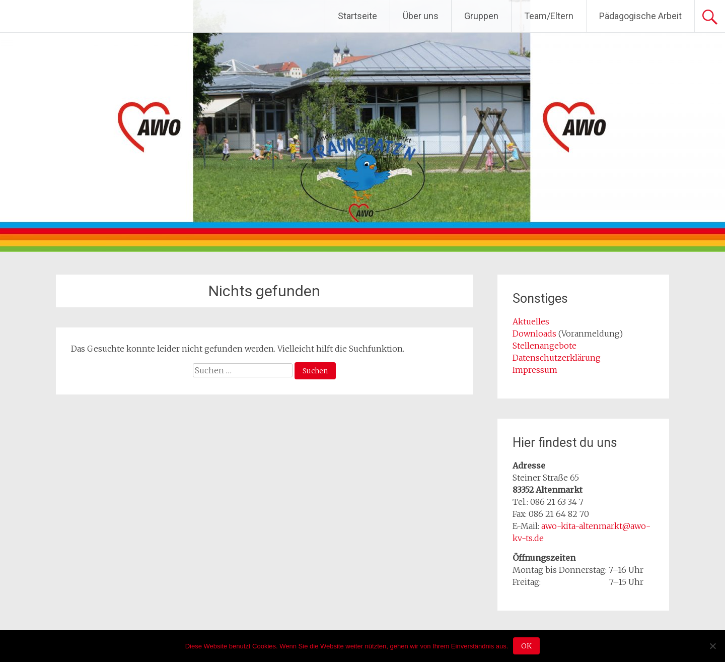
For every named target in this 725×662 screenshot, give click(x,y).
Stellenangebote (544, 346)
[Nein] (712, 646)
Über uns (421, 16)
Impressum (535, 370)
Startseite (357, 16)
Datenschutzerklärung (557, 358)
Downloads (535, 333)
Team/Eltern (548, 16)
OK (526, 645)
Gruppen (481, 16)
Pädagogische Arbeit (640, 16)
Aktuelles (531, 321)
